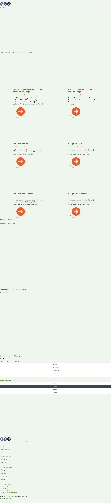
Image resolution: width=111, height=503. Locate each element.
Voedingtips (55, 389)
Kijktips (55, 383)
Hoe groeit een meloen (22, 144)
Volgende (9, 219)
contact (40, 442)
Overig (36, 52)
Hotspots (15, 52)
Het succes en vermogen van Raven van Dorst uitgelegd (83, 91)
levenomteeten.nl (5, 498)
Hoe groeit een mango (77, 144)
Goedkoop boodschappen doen (13, 289)
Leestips (55, 386)
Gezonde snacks (55, 367)
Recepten (23, 52)
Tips (30, 52)
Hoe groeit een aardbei (77, 194)
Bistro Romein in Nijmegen (11, 356)
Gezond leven (5, 52)
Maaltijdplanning (55, 370)
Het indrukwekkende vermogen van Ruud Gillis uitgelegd (27, 91)
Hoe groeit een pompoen (23, 194)
